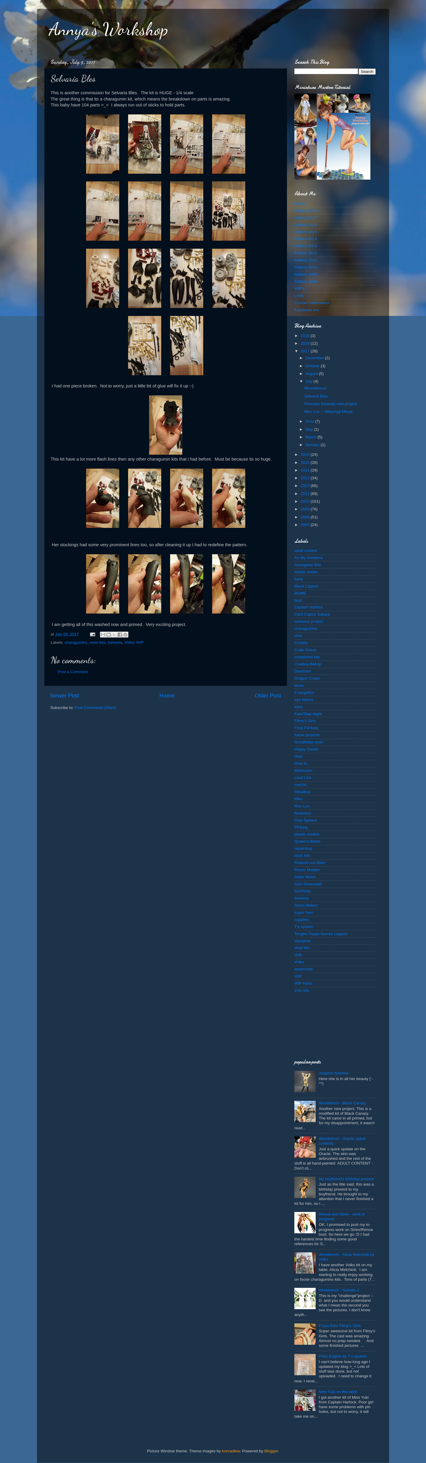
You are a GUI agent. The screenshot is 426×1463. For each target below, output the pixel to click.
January (313, 445)
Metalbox (302, 792)
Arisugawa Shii (307, 565)
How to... (302, 763)
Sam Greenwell (308, 884)
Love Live (303, 777)
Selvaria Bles (316, 396)
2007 (306, 525)
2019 (306, 335)
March (311, 437)
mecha (300, 784)
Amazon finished (333, 1073)
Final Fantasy (306, 728)
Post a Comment (73, 672)
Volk (298, 955)
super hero (304, 912)
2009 (306, 509)
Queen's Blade (307, 841)
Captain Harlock (308, 607)
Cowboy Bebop (308, 664)
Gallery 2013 (305, 246)
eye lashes (304, 699)
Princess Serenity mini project (330, 404)
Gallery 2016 (305, 225)
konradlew (231, 1451)
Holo (298, 756)
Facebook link (306, 310)
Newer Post (64, 695)
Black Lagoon (306, 586)
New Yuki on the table (338, 1391)
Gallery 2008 (305, 281)
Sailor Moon (305, 877)
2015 (306, 462)
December (315, 358)
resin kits (97, 642)
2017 (306, 351)
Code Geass (305, 650)
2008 (306, 517)
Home (166, 695)
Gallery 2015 (305, 232)
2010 (306, 501)
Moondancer (315, 388)
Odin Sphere (305, 820)
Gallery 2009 (305, 274)
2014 (306, 470)
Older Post (268, 695)
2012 (306, 485)
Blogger (271, 1451)
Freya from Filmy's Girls (340, 1325)
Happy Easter (306, 749)
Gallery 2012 (305, 253)
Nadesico (302, 813)
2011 (306, 493)
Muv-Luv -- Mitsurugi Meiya (328, 411)
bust (298, 600)
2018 (306, 343)
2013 (306, 478)
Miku (298, 799)
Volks (129, 642)
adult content (305, 550)
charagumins (75, 642)
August (312, 373)
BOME (300, 593)
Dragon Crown (307, 678)
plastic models (307, 834)
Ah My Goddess (308, 557)
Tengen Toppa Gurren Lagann (320, 934)
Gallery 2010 (305, 267)
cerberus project (308, 621)
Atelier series (305, 572)
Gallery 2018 (305, 210)
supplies (301, 919)
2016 (306, 454)
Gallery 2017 (305, 217)
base (298, 579)
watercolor (303, 969)
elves (299, 685)
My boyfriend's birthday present (346, 1179)
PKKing (301, 827)
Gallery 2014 (305, 239)
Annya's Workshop (108, 29)
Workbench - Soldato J (339, 1290)
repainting (303, 848)
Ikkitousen (303, 770)
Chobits (301, 643)
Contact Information (311, 303)
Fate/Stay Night (308, 714)
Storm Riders (306, 905)
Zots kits (301, 990)
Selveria (115, 642)
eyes (298, 707)
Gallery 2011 (305, 260)
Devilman (302, 671)
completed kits (307, 657)
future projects (307, 735)
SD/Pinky (302, 891)
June (310, 421)
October (313, 366)
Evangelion (304, 692)
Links (299, 295)
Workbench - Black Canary (342, 1103)
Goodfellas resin (308, 742)
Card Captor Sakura (312, 614)
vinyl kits (301, 947)
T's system (303, 926)
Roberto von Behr (310, 862)
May (309, 429)
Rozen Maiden (307, 870)
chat (298, 635)
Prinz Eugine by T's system (343, 1356)
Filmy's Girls (305, 720)
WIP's (299, 288)
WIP (140, 642)
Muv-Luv (302, 806)
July (309, 381)
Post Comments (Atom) (95, 707)
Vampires (302, 941)
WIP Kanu (303, 983)
